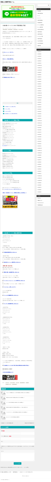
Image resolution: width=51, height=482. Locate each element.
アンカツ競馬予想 (41, 24)
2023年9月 (39, 72)
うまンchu (17, 382)
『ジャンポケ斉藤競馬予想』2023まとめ (10, 295)
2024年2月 (39, 60)
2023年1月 (39, 90)
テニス (39, 15)
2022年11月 (40, 95)
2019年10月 (40, 180)
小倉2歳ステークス (8, 384)
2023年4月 (39, 83)
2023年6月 (39, 79)
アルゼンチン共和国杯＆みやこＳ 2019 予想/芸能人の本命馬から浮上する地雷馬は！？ (18, 392)
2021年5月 (39, 136)
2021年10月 (40, 125)
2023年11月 (40, 67)
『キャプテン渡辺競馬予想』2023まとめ (10, 303)
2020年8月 (39, 157)
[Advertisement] (17, 90)
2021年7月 (39, 132)
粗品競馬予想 (40, 22)
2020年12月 (40, 148)
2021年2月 (39, 143)
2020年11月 (40, 150)
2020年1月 (39, 173)
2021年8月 (39, 129)
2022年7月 (39, 104)
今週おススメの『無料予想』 (8, 52)
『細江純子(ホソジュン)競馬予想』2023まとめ (11, 262)
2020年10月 (40, 152)
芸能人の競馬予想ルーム (8, 2)
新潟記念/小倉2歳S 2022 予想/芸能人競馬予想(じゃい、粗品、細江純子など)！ (17, 407)
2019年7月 (39, 187)
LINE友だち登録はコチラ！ (18, 9)
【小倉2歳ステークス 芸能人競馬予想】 (11, 113)
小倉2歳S (27, 382)
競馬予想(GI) (40, 31)
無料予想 (39, 45)
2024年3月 (39, 58)
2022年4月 (39, 111)
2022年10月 (40, 97)
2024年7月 (39, 51)
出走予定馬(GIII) (40, 43)
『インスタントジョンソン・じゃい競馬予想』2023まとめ (14, 280)
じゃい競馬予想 (40, 27)
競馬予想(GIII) (15, 29)
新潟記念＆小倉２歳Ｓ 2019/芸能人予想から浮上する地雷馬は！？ (15, 397)
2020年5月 (39, 164)
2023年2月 (39, 88)
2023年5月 (39, 81)
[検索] (44, 5)
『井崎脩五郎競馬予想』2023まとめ (10, 252)
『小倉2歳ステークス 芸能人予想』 (10, 106)
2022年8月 (39, 102)
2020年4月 (39, 166)
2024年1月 (39, 63)
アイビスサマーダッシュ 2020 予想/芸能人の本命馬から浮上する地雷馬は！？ (17, 412)
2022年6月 (39, 106)
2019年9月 (39, 182)
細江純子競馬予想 (41, 29)
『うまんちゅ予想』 (8, 111)
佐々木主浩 (4, 145)
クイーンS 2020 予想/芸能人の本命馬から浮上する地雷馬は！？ (15, 402)
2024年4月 (39, 56)
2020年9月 (39, 155)
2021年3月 (39, 141)
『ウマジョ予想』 (7, 108)
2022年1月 (39, 118)
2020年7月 (39, 159)
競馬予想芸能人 (10, 29)
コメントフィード (41, 202)
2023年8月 (39, 74)
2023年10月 (40, 70)
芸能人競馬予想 (5, 29)
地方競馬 (39, 11)
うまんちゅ (7, 382)
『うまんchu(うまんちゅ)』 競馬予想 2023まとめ (12, 189)
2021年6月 (39, 134)
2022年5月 (39, 109)
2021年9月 (39, 127)
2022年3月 (39, 113)
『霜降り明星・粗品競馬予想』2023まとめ (11, 272)
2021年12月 (40, 120)
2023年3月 (39, 86)
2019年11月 (40, 178)
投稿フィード (40, 200)
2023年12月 (40, 65)
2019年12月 (40, 175)
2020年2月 (39, 171)
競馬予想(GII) (40, 38)
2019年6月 (39, 189)
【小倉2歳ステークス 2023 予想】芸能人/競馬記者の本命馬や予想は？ (16, 365)
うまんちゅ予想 (20, 29)
